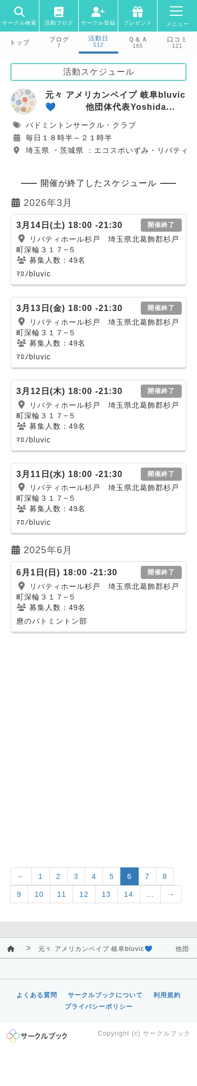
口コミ (177, 39)
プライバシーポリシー (99, 1006)
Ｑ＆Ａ (138, 39)
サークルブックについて (105, 995)
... (150, 894)
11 (61, 894)
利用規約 (167, 995)
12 (84, 894)
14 (128, 894)
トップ (19, 42)
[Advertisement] (98, 742)
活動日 (98, 38)
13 (106, 894)
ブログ (59, 39)
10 (39, 894)
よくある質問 (36, 995)
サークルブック (167, 1033)
